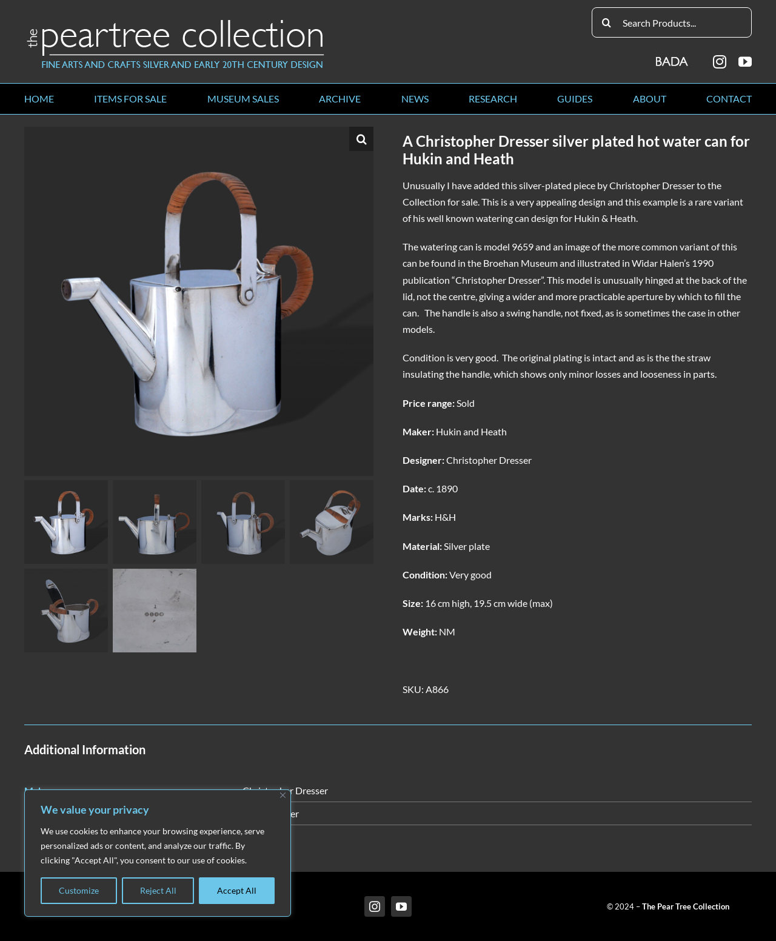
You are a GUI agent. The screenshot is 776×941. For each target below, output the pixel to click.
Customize (79, 890)
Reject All (158, 890)
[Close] (283, 795)
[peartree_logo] (175, 22)
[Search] (607, 22)
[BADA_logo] (673, 57)
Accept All (236, 890)
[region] (157, 853)
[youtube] (745, 62)
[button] (361, 139)
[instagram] (719, 62)
